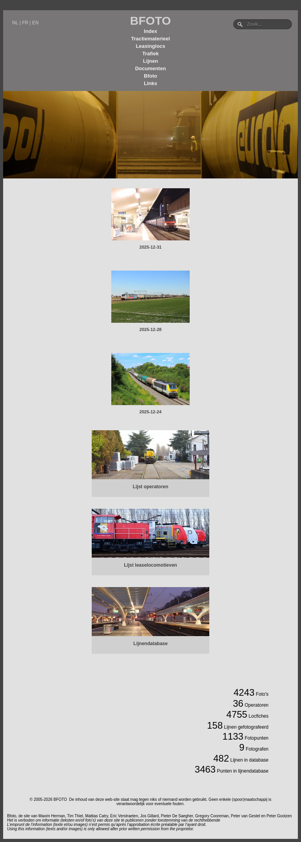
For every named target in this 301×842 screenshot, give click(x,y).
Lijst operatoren (151, 486)
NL (15, 22)
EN (35, 22)
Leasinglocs (150, 46)
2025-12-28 (150, 329)
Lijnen (150, 61)
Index (150, 31)
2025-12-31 (150, 247)
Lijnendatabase (150, 643)
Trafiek (150, 53)
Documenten (150, 68)
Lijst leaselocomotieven (150, 565)
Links (150, 83)
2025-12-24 (150, 411)
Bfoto (150, 76)
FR (25, 22)
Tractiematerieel (150, 39)
